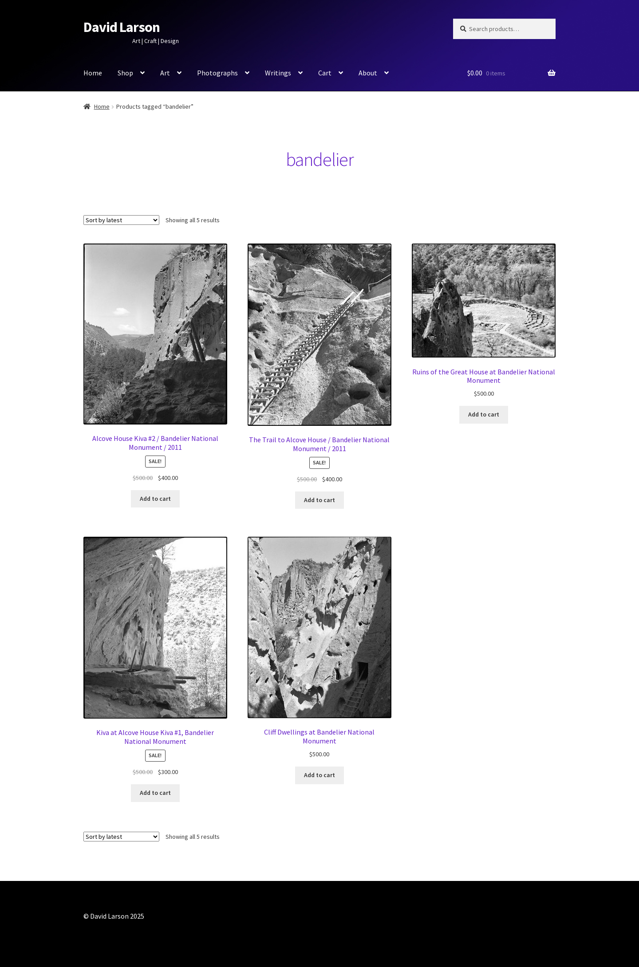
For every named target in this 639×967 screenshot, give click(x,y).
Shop (125, 72)
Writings (278, 72)
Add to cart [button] (155, 499)
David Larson (121, 27)
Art (165, 72)
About (368, 72)
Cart (324, 72)
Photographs (217, 72)
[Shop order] (121, 220)
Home (92, 72)
